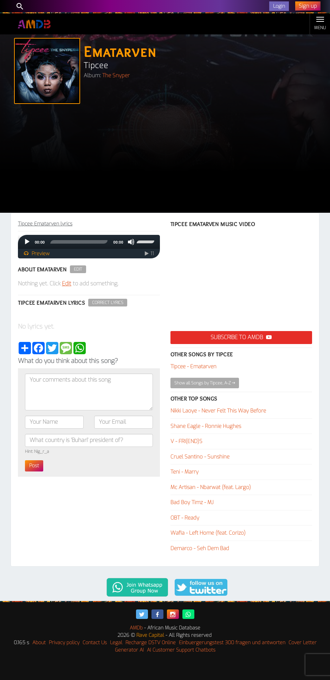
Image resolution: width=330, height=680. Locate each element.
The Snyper (116, 75)
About (39, 642)
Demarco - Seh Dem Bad (199, 548)
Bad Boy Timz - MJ (192, 502)
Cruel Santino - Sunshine (199, 456)
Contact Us (95, 642)
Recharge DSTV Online (150, 642)
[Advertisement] (165, 160)
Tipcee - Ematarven (193, 366)
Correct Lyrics (107, 302)
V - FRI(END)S (186, 441)
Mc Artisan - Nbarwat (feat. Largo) (210, 487)
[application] (89, 242)
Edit (78, 269)
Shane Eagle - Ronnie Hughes (205, 426)
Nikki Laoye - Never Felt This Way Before (218, 410)
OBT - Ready (184, 517)
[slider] (79, 242)
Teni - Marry (184, 471)
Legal (116, 642)
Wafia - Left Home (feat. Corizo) (208, 532)
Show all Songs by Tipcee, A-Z (204, 383)
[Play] (27, 241)
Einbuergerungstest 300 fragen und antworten (232, 642)
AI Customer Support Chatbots (181, 650)
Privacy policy (64, 642)
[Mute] (131, 241)
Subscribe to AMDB (241, 337)
